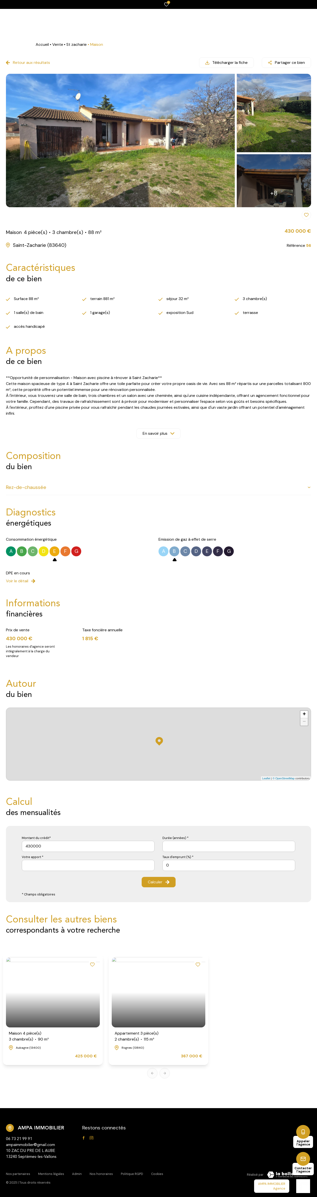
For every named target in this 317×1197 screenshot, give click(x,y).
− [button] (304, 722)
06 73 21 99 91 (19, 1139)
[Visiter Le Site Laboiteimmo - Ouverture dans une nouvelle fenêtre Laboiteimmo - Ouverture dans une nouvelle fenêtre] (287, 1175)
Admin (77, 1174)
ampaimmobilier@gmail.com (30, 1145)
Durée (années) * (175, 838)
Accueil (42, 44)
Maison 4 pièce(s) (29, 1036)
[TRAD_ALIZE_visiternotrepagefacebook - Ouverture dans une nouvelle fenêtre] (83, 1138)
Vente (57, 44)
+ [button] (304, 714)
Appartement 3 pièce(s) (136, 1036)
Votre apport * (32, 857)
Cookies (157, 1174)
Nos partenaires (18, 1174)
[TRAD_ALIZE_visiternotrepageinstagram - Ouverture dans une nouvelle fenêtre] (91, 1138)
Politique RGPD (132, 1174)
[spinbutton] (228, 865)
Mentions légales (51, 1174)
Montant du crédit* (36, 838)
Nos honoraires (101, 1174)
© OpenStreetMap (284, 778)
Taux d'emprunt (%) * (177, 857)
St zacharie (76, 44)
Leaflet (266, 778)
